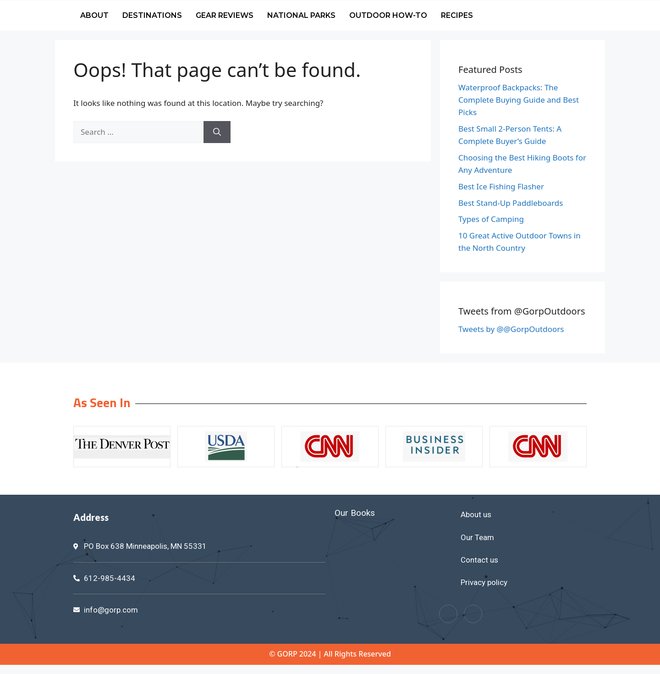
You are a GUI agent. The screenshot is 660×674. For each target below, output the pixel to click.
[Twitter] (473, 614)
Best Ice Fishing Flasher (501, 186)
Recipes (457, 15)
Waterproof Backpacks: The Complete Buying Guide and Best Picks (518, 99)
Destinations (152, 15)
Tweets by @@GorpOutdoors (511, 329)
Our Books (355, 513)
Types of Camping (491, 219)
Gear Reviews (224, 15)
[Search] (217, 132)
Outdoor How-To (388, 15)
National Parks (301, 15)
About (94, 15)
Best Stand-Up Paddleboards (510, 203)
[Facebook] (448, 614)
